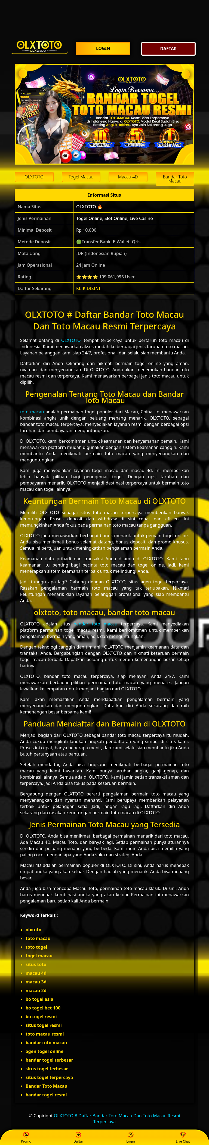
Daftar (78, 1138)
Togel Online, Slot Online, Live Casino (114, 218)
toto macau (32, 412)
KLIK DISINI (88, 288)
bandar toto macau (95, 624)
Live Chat (183, 1138)
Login (130, 1138)
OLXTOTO (71, 340)
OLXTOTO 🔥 (89, 207)
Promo (26, 1138)
